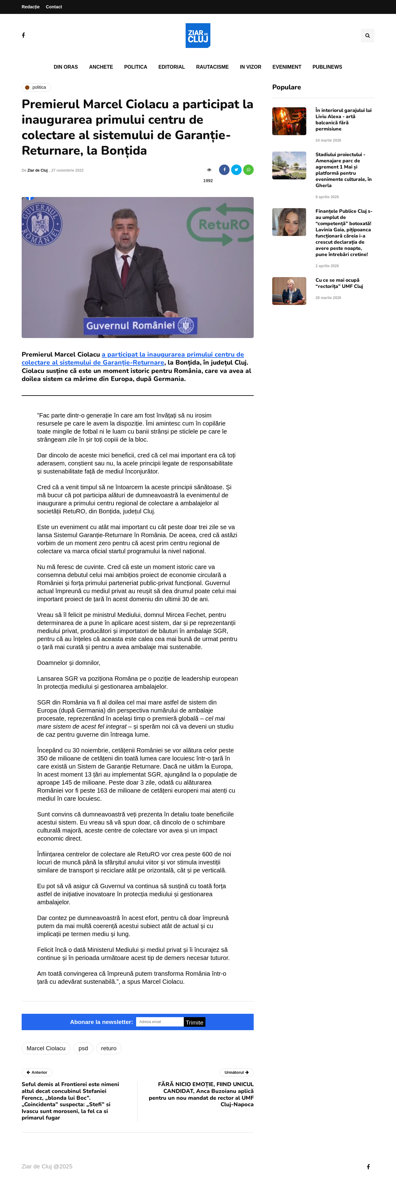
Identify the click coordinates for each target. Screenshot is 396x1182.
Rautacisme (212, 67)
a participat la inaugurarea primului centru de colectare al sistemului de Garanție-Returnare (133, 358)
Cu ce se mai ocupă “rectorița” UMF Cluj (339, 283)
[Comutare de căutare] (367, 35)
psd (83, 1048)
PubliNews (327, 67)
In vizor (250, 67)
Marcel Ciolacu (46, 1048)
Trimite (194, 1022)
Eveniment (287, 67)
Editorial (171, 67)
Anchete (101, 67)
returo (109, 1048)
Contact (54, 6)
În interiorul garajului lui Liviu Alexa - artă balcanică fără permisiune (344, 119)
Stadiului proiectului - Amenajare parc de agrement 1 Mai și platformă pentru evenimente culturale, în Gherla (344, 170)
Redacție (31, 6)
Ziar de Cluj (38, 170)
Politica (135, 67)
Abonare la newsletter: (101, 1022)
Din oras (66, 67)
